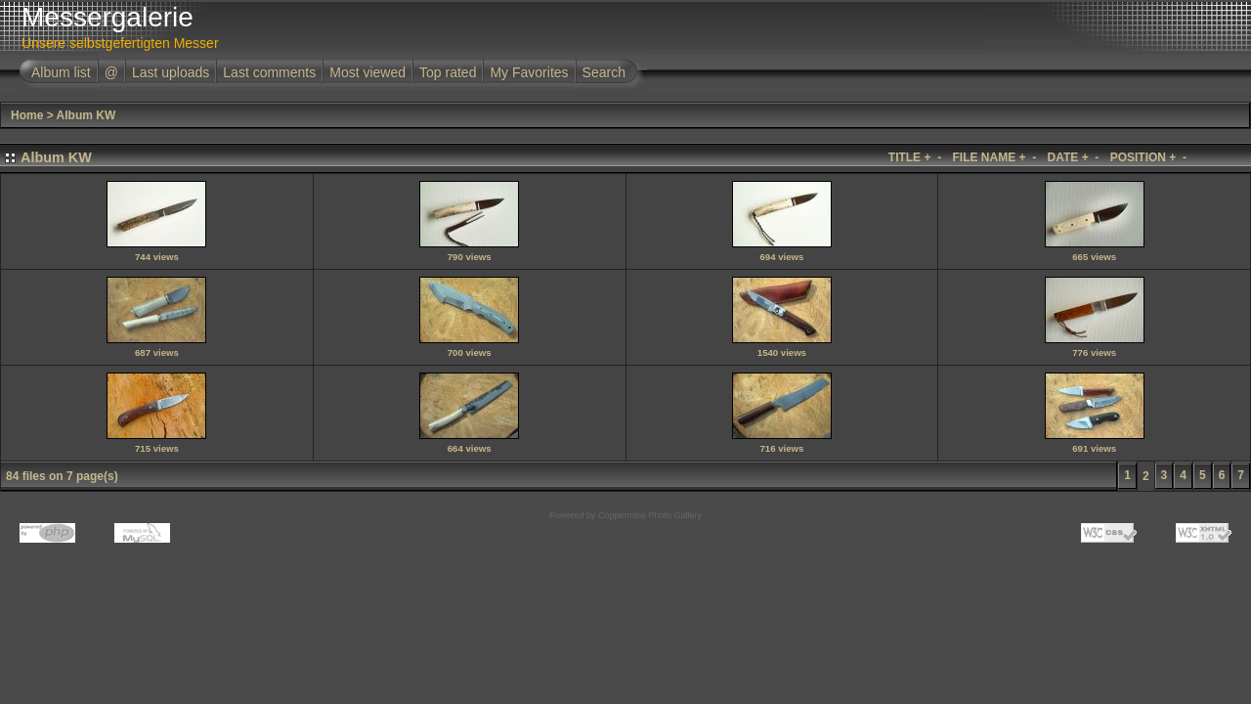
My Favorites (529, 72)
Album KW (86, 115)
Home (27, 115)
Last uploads (170, 72)
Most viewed (367, 72)
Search (604, 72)
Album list (61, 72)
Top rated (447, 72)
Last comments (269, 72)
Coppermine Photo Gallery (650, 515)
